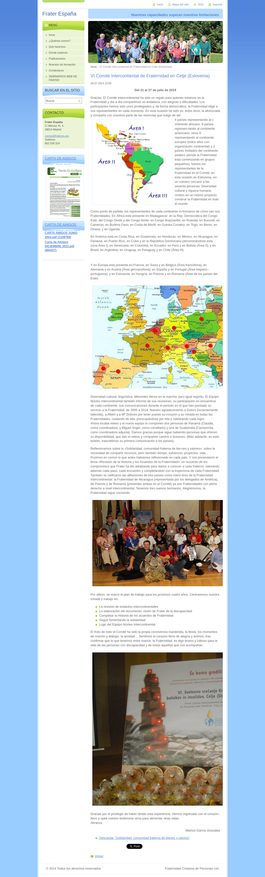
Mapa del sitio (180, 4)
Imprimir (217, 4)
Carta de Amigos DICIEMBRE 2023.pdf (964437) (59, 246)
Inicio (94, 66)
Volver (99, 856)
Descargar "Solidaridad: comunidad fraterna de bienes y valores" (144, 838)
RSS (201, 4)
